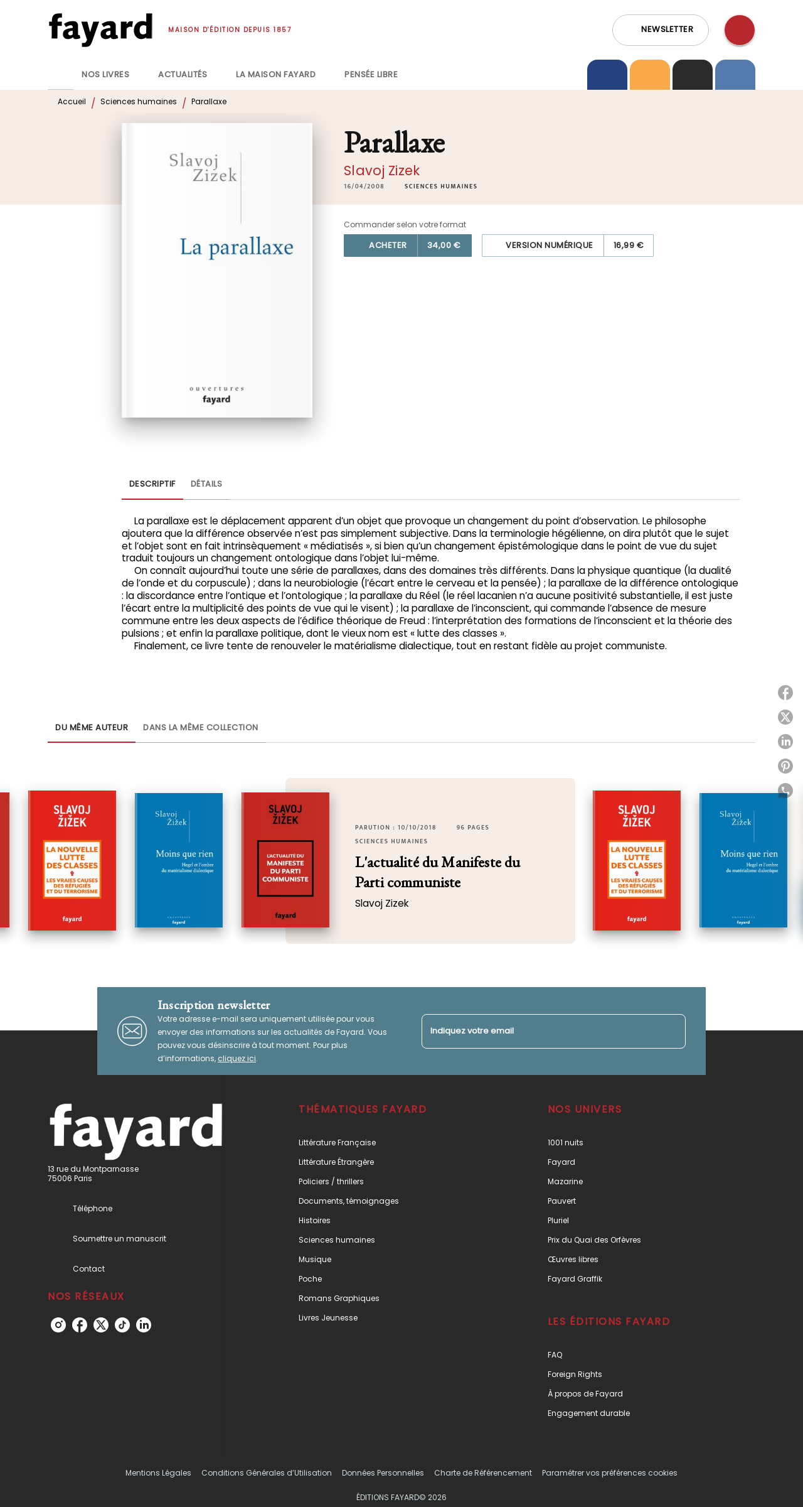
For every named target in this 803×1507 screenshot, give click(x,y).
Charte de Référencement (483, 1472)
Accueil (72, 101)
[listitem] (58, 1325)
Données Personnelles (383, 1472)
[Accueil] (100, 30)
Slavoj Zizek (382, 170)
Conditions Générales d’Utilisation (266, 1472)
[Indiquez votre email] (538, 1031)
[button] (660, 30)
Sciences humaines (138, 101)
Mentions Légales (158, 1472)
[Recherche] (739, 30)
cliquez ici (237, 1058)
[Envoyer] (671, 1031)
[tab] (61, 75)
